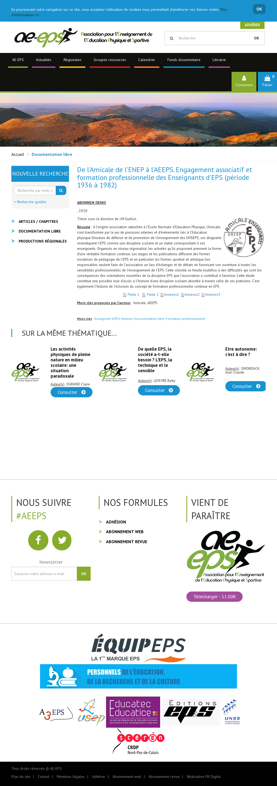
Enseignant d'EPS (107, 319)
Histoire (127, 319)
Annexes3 (210, 294)
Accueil (17, 154)
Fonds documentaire (183, 59)
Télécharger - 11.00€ (214, 596)
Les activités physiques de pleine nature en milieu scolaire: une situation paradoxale (70, 362)
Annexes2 (190, 294)
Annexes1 (170, 294)
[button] (267, 81)
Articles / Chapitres (38, 221)
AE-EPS (18, 59)
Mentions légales (71, 776)
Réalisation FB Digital (204, 776)
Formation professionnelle (185, 319)
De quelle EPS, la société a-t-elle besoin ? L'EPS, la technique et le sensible (155, 360)
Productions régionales (43, 241)
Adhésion (116, 522)
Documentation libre (149, 319)
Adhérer (252, 25)
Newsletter (51, 562)
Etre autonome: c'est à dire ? (241, 351)
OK (259, 9)
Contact (44, 776)
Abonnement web (125, 531)
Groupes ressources (110, 59)
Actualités (43, 59)
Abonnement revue (126, 541)
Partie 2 (150, 294)
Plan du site (20, 776)
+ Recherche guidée (30, 201)
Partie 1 (130, 294)
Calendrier (146, 59)
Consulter (71, 392)
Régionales (72, 59)
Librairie (219, 59)
